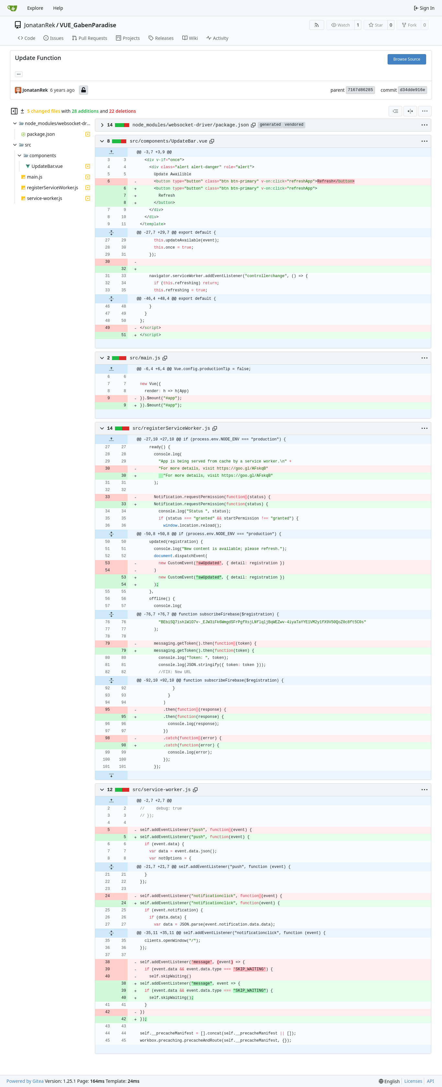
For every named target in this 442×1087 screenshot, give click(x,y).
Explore (35, 8)
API (430, 1081)
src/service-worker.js (161, 789)
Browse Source (406, 59)
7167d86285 (360, 90)
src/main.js (145, 358)
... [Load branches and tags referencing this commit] (19, 73)
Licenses (413, 1081)
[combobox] (395, 111)
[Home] (12, 8)
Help (58, 8)
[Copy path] (253, 125)
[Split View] (410, 111)
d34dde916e (412, 90)
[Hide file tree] (14, 111)
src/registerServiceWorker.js (171, 428)
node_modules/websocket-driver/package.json (190, 125)
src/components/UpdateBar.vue (168, 141)
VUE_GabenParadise (88, 25)
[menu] (425, 111)
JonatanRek (39, 25)
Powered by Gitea (25, 1081)
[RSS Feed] (316, 25)
